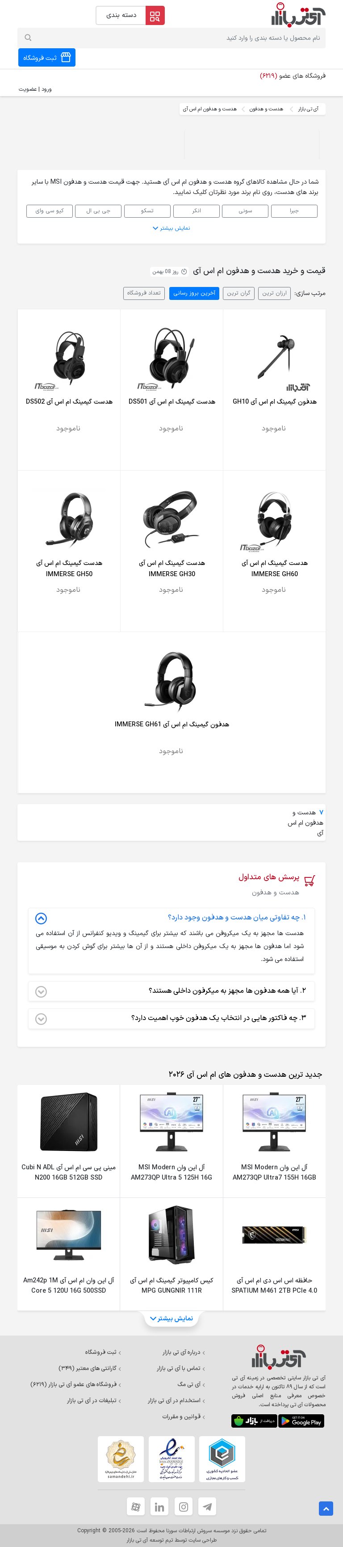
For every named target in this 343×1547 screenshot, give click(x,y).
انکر (196, 211)
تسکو (147, 211)
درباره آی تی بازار (184, 1352)
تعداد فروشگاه (144, 293)
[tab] (243, 1075)
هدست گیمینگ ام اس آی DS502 (69, 402)
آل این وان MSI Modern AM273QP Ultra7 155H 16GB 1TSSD (274, 1178)
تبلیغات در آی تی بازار (94, 1400)
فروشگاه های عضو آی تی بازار (75, 1384)
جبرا (294, 211)
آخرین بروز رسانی (194, 293)
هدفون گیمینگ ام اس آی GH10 (275, 402)
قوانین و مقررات (183, 1416)
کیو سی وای (49, 211)
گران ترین (239, 293)
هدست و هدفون (266, 109)
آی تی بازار (308, 109)
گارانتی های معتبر (90, 1368)
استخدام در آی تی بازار (176, 1400)
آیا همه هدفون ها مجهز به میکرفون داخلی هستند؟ (170, 991)
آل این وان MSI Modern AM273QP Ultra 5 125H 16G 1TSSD (171, 1178)
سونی (245, 211)
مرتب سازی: (310, 293)
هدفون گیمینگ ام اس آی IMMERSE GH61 (172, 724)
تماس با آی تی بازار (181, 1368)
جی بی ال (98, 211)
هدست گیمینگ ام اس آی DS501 (172, 402)
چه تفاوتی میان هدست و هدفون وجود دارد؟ (170, 918)
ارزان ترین (274, 293)
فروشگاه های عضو (293, 76)
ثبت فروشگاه (103, 1352)
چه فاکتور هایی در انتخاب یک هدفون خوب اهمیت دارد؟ (170, 1018)
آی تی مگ (191, 1384)
